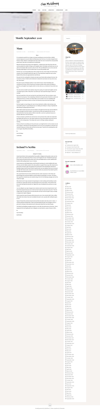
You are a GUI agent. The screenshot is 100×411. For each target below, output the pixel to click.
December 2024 (70, 218)
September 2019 (70, 299)
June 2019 (69, 304)
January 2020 (70, 291)
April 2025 (69, 210)
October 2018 (70, 319)
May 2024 (69, 231)
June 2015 (69, 384)
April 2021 (69, 269)
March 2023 (69, 251)
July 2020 (69, 282)
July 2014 (69, 389)
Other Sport (59, 10)
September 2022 (70, 255)
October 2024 (70, 221)
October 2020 (70, 278)
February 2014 (70, 396)
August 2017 (69, 345)
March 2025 (69, 212)
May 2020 (69, 284)
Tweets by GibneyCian (70, 133)
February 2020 (70, 290)
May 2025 (69, 208)
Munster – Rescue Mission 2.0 (73, 152)
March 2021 (69, 271)
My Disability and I (78, 165)
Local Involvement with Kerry (74, 150)
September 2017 (70, 343)
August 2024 (69, 225)
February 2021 (70, 273)
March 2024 (69, 234)
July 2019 (69, 302)
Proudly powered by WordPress (42, 408)
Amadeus (56, 408)
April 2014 (69, 395)
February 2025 (70, 214)
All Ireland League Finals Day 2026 (75, 148)
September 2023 (70, 245)
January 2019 (70, 314)
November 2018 (70, 317)
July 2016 (69, 363)
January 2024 (70, 238)
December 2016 (70, 354)
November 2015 (70, 378)
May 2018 (69, 328)
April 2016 (69, 369)
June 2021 (69, 267)
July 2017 (69, 347)
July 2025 (69, 205)
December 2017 (70, 337)
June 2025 (69, 207)
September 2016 (70, 360)
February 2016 (70, 372)
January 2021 (70, 275)
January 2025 (70, 216)
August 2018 (69, 323)
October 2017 (70, 341)
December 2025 (70, 196)
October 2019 (70, 297)
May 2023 (69, 249)
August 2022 (69, 256)
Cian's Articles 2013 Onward (43, 51)
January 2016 (70, 374)
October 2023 (70, 243)
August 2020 (69, 280)
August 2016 (69, 361)
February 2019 (70, 312)
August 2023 (69, 247)
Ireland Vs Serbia (26, 147)
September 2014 (70, 385)
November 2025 (70, 197)
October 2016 (70, 358)
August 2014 (69, 387)
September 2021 (70, 264)
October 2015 (70, 380)
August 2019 (69, 301)
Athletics (51, 10)
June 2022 (69, 258)
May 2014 (69, 393)
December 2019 (70, 293)
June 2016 (69, 365)
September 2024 (70, 223)
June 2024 (69, 229)
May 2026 (69, 186)
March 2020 (69, 288)
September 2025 (70, 201)
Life (66, 10)
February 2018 (70, 334)
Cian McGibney (31, 51)
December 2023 (70, 240)
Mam (19, 48)
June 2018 (69, 326)
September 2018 (70, 321)
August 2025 (69, 203)
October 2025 (70, 199)
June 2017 (69, 349)
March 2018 (69, 332)
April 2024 (69, 232)
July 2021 (69, 266)
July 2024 (69, 227)
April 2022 (69, 260)
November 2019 (70, 295)
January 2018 (70, 336)
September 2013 (70, 398)
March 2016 (69, 371)
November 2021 (70, 262)
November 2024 (70, 220)
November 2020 (70, 277)
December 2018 (70, 315)
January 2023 (70, 253)
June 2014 (69, 391)
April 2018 (69, 330)
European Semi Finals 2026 (73, 147)
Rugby (34, 10)
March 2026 (69, 190)
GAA (39, 10)
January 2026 (70, 194)
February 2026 (70, 192)
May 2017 (69, 350)
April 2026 (69, 188)
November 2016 (70, 356)
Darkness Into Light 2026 (72, 145)
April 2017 (69, 352)
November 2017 (70, 339)
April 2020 (69, 286)
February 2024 (70, 236)
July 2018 (69, 325)
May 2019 (69, 306)
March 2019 (69, 310)
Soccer (44, 10)
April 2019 (69, 308)
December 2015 (70, 376)
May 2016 (69, 367)
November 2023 (70, 242)
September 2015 (70, 382)
